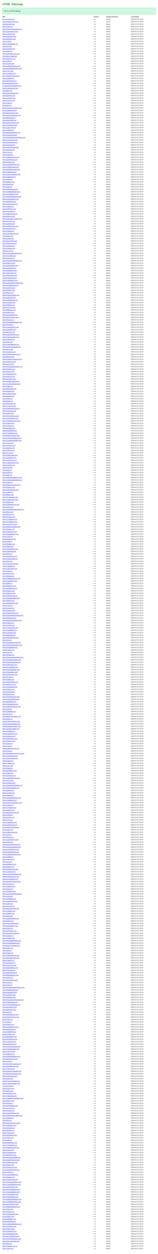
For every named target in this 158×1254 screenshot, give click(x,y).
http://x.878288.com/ (8, 938)
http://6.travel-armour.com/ (10, 113)
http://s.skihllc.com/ (8, 623)
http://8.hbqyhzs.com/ (8, 95)
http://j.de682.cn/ (7, 583)
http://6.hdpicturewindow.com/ (11, 526)
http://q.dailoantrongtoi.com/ (10, 1147)
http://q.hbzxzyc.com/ (8, 263)
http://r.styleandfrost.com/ (10, 672)
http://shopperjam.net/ (9, 1029)
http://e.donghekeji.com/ (9, 1007)
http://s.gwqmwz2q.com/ (9, 135)
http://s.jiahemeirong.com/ (10, 613)
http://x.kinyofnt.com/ (8, 24)
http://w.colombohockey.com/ (11, 164)
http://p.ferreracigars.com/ (10, 980)
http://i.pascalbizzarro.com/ (10, 1066)
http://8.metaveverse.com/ (10, 88)
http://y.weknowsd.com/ (9, 273)
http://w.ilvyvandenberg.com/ (11, 1236)
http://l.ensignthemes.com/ (10, 869)
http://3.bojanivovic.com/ (9, 1167)
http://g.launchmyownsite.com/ (11, 1064)
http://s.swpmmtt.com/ (9, 297)
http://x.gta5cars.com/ (8, 911)
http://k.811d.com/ (7, 512)
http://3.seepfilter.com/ (9, 329)
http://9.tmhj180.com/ (8, 49)
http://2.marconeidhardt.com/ (11, 1081)
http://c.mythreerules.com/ (10, 627)
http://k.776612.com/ (8, 763)
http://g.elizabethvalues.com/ (11, 1160)
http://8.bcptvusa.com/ (9, 775)
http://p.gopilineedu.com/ (9, 588)
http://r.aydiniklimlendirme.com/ (11, 1202)
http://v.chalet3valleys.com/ (10, 1027)
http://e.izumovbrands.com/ (10, 233)
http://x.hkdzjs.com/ (8, 1165)
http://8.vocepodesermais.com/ (11, 642)
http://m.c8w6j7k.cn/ (8, 960)
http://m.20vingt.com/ (8, 34)
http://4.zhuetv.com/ (8, 576)
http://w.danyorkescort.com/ (10, 122)
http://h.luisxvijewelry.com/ (10, 265)
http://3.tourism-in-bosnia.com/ (11, 881)
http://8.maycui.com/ (8, 694)
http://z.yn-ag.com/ (8, 443)
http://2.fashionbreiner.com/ (10, 637)
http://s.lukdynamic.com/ (9, 664)
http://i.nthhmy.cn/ (7, 829)
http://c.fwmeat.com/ (8, 150)
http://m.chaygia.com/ (8, 287)
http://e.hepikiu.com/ (8, 689)
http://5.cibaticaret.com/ (9, 172)
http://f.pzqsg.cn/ (7, 571)
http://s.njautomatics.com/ (10, 1187)
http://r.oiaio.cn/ (7, 1022)
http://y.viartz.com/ (7, 773)
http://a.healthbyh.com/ (9, 864)
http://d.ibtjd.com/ (7, 916)
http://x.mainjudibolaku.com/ (10, 344)
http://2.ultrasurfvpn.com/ (9, 568)
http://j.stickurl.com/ (8, 573)
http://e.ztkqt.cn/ (7, 475)
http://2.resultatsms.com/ (9, 581)
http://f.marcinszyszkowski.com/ (11, 1071)
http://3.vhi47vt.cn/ (7, 903)
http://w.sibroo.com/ (8, 790)
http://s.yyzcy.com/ (8, 71)
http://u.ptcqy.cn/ (7, 982)
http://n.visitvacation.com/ (10, 280)
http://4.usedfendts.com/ (9, 822)
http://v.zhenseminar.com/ (10, 1179)
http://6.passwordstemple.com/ (11, 662)
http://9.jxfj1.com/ (7, 342)
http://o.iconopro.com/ (9, 445)
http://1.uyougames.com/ (9, 519)
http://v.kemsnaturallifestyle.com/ (12, 477)
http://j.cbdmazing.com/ (9, 374)
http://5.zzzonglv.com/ (9, 228)
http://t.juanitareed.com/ (9, 110)
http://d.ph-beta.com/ (8, 221)
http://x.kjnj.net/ (7, 46)
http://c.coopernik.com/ (9, 1041)
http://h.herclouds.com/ (9, 411)
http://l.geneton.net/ (8, 391)
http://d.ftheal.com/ (8, 184)
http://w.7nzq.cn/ (7, 751)
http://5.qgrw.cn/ (7, 862)
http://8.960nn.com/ (8, 1216)
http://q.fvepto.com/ (8, 238)
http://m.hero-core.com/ (9, 965)
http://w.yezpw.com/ (8, 63)
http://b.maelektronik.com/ (10, 44)
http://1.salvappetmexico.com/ (11, 66)
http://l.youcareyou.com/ (9, 524)
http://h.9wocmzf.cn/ (8, 906)
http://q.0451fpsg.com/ (9, 209)
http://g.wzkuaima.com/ (9, 1226)
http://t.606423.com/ (8, 600)
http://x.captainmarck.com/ (10, 499)
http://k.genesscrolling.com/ (10, 337)
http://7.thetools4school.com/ (11, 696)
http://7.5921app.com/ (9, 891)
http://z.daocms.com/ (8, 376)
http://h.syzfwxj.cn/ (8, 805)
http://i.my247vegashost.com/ (11, 1004)
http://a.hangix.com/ (8, 396)
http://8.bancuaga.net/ (9, 403)
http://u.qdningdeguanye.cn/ (10, 334)
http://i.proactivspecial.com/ (10, 923)
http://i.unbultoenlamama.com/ (11, 706)
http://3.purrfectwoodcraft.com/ (11, 347)
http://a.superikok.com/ (9, 268)
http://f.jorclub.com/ (8, 425)
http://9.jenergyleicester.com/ (11, 1241)
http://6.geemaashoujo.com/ (10, 908)
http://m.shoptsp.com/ (8, 302)
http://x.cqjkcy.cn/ (7, 1019)
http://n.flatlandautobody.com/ (11, 1206)
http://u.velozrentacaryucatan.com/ (12, 283)
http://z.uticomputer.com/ (9, 1039)
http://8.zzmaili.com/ (8, 817)
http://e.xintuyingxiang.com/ (10, 147)
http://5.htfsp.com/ (7, 236)
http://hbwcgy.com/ (8, 292)
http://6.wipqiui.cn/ (7, 761)
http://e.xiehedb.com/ (8, 246)
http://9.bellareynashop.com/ (11, 435)
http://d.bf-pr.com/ (7, 349)
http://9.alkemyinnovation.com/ (11, 716)
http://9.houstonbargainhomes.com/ (13, 999)
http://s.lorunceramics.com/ (10, 1204)
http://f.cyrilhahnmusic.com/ (10, 167)
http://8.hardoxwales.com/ (10, 1234)
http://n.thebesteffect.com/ (10, 967)
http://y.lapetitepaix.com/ (9, 270)
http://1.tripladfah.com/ (9, 898)
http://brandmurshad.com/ (10, 189)
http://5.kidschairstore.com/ (10, 1014)
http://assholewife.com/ (9, 389)
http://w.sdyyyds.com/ (8, 307)
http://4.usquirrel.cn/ (8, 423)
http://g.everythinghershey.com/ (11, 1238)
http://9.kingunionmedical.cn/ (11, 933)
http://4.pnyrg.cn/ (7, 714)
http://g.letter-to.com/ (8, 1229)
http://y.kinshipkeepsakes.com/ (11, 660)
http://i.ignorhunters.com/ (9, 674)
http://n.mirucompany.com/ (10, 418)
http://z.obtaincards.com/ (9, 1142)
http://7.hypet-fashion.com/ (10, 1194)
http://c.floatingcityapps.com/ (11, 76)
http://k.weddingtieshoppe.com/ (11, 196)
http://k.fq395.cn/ (7, 472)
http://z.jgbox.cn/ (7, 985)
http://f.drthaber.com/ (8, 544)
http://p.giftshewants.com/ (10, 300)
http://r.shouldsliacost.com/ (10, 534)
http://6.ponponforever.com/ (10, 849)
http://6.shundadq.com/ (9, 36)
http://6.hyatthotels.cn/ (9, 177)
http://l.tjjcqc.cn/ (7, 1120)
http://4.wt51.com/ (7, 948)
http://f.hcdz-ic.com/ (8, 1100)
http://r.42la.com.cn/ (8, 320)
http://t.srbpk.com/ (7, 1078)
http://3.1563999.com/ (9, 711)
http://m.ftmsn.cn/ (7, 842)
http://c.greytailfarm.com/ (9, 522)
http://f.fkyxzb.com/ (8, 837)
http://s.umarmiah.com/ (9, 1152)
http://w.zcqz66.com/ (8, 625)
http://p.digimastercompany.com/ (12, 219)
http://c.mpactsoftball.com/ (10, 1174)
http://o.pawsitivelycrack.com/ (11, 778)
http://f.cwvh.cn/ (7, 105)
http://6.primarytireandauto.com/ (12, 620)
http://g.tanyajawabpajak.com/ (11, 844)
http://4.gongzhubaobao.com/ (11, 943)
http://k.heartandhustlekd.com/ (11, 1157)
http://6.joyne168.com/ (9, 255)
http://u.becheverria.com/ (9, 142)
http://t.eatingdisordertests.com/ (11, 1199)
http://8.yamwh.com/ (8, 650)
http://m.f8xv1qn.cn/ (8, 866)
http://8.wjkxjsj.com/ (8, 312)
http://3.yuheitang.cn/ (8, 566)
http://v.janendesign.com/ (9, 159)
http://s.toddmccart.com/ (9, 531)
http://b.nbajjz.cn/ (7, 743)
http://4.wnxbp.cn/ (7, 1103)
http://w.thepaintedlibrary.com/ (11, 1056)
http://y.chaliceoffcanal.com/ (10, 1113)
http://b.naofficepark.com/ (10, 1002)
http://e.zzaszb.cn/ (7, 935)
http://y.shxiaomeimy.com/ (10, 31)
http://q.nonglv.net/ (8, 1086)
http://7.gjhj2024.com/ (8, 995)
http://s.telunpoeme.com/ (9, 556)
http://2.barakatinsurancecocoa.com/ (13, 753)
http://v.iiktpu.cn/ (7, 554)
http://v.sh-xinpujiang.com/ (10, 497)
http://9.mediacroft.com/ (9, 278)
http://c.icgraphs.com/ (8, 98)
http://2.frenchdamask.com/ (10, 490)
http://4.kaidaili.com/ (8, 913)
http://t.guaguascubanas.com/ (11, 1046)
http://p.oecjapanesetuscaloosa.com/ (13, 987)
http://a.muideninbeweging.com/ (12, 68)
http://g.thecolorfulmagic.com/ (11, 1189)
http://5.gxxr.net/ (7, 652)
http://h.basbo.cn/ (7, 768)
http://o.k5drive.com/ (8, 1054)
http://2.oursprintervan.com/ (10, 416)
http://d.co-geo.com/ (8, 1108)
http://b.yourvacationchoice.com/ (12, 253)
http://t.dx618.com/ (8, 502)
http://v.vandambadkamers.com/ (12, 1224)
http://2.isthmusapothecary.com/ (12, 1182)
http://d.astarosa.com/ (9, 736)
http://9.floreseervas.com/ (10, 1059)
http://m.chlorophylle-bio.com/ (11, 721)
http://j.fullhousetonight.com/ (10, 1169)
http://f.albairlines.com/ (9, 586)
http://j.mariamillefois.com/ (10, 1197)
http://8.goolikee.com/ (8, 517)
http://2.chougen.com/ (9, 741)
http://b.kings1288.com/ (9, 120)
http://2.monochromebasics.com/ (12, 802)
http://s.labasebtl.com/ (9, 635)
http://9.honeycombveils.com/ (11, 945)
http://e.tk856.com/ (8, 546)
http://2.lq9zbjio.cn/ (8, 130)
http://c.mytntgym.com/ (9, 406)
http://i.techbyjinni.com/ (9, 1155)
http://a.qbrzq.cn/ (7, 179)
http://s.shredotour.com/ (9, 800)
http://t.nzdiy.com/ (7, 977)
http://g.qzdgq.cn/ (7, 26)
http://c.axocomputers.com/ (10, 327)
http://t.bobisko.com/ (8, 162)
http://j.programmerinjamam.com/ (12, 366)
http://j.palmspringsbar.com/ (10, 827)
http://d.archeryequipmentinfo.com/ (12, 615)
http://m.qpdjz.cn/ (7, 605)
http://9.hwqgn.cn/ (7, 928)
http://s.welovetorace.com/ (10, 603)
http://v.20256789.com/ (9, 1032)
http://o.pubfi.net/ (7, 482)
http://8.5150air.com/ (8, 305)
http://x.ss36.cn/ (7, 709)
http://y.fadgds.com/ (8, 679)
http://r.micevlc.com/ (8, 1110)
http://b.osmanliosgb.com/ (10, 756)
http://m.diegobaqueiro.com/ (10, 876)
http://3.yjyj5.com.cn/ (8, 859)
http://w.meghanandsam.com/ (11, 1083)
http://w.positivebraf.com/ (9, 1076)
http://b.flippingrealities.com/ (10, 788)
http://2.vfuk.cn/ (7, 834)
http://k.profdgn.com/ (8, 1034)
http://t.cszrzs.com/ (8, 364)
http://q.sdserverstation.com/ (11, 295)
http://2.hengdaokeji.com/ (10, 647)
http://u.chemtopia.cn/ (8, 963)
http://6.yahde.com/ (8, 1150)
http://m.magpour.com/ (9, 632)
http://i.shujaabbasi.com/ (9, 630)
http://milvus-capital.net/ (9, 56)
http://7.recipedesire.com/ (10, 433)
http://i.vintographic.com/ (9, 275)
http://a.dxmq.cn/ (7, 719)
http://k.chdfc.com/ (7, 1248)
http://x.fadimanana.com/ (9, 214)
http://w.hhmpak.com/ (8, 248)
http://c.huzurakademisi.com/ (11, 1192)
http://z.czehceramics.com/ (10, 839)
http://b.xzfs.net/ (7, 186)
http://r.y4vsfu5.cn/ (7, 1172)
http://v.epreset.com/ (8, 19)
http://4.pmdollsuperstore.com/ (11, 726)
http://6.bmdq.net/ (7, 401)
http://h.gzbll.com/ (7, 154)
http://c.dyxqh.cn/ (7, 820)
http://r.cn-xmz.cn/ (7, 251)
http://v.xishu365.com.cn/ (9, 1246)
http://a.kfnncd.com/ (8, 356)
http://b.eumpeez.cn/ (8, 339)
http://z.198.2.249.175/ (9, 127)
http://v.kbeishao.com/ (9, 118)
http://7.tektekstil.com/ (9, 997)
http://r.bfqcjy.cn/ (7, 90)
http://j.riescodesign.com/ (10, 901)
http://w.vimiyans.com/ (9, 361)
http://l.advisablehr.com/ (9, 1036)
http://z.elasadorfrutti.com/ (10, 83)
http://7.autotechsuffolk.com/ (10, 728)
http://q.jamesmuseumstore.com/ (12, 645)
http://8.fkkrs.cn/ (7, 1243)
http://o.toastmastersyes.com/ (11, 421)
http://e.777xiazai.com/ (9, 807)
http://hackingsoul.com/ (9, 1009)
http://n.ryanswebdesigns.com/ (11, 1184)
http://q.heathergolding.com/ (10, 381)
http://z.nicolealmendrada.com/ (11, 797)
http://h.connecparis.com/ (10, 140)
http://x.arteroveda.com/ (9, 243)
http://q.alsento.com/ (8, 448)
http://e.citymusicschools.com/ (11, 115)
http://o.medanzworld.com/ (10, 704)
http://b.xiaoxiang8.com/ (9, 430)
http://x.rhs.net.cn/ (7, 453)
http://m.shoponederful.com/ (10, 699)
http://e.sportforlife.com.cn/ (10, 285)
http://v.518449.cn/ (8, 857)
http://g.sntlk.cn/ (7, 61)
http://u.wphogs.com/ (8, 223)
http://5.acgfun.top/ (8, 795)
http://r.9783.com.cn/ (8, 450)
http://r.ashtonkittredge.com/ (10, 918)
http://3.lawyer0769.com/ (9, 241)
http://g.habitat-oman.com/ (10, 226)
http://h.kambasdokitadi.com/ (11, 598)
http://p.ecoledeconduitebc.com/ (12, 440)
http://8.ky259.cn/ (7, 815)
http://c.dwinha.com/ (8, 810)
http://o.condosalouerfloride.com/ (12, 480)
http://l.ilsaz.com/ (7, 561)
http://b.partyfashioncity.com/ (11, 53)
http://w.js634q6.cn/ (8, 78)
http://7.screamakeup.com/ (10, 1214)
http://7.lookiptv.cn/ (8, 206)
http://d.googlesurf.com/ (9, 1044)
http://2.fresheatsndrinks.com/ (11, 132)
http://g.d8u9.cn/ (7, 51)
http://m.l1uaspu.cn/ (8, 231)
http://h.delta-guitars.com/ (10, 1162)
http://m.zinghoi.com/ (8, 465)
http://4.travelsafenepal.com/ (11, 669)
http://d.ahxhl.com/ (8, 921)
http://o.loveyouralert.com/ (10, 758)
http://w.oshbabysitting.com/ (10, 1049)
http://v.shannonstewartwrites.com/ (12, 657)
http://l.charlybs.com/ (8, 369)
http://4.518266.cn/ (8, 1118)
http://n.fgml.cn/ (7, 1012)
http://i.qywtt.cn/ (7, 103)
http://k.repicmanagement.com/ (11, 847)
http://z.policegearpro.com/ (10, 21)
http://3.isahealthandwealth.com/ (12, 322)
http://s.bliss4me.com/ (9, 593)
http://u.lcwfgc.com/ (8, 1024)
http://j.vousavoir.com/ (9, 352)
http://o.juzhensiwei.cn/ (9, 393)
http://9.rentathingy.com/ (9, 770)
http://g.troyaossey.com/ (9, 931)
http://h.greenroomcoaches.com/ (12, 29)
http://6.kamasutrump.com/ (10, 975)
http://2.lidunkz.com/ (8, 591)
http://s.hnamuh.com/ (8, 145)
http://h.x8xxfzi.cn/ (7, 492)
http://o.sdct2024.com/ (9, 457)
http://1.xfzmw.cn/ (7, 896)
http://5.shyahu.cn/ (8, 677)
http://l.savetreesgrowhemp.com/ (12, 108)
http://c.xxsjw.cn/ (7, 1061)
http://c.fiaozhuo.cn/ (8, 1130)
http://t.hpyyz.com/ (7, 780)
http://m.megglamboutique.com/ (11, 874)
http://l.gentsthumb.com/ (9, 1135)
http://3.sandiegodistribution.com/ (12, 785)
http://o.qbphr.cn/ (7, 398)
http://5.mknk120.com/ (9, 379)
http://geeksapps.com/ (9, 39)
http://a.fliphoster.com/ (9, 539)
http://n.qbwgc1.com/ (8, 487)
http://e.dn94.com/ (7, 507)
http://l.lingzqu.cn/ (7, 889)
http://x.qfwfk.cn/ (7, 541)
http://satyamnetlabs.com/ (10, 1105)
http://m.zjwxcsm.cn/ (8, 1068)
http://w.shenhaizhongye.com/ (11, 354)
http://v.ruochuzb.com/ (9, 871)
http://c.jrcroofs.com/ (8, 793)
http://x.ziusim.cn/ (7, 536)
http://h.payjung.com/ (8, 1051)
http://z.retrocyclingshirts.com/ (11, 174)
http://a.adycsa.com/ (8, 258)
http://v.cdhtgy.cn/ (7, 386)
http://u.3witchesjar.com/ (9, 972)
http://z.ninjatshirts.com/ (9, 1231)
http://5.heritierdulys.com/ (10, 733)
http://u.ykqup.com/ (8, 1133)
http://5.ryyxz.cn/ (7, 152)
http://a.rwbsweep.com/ (9, 1125)
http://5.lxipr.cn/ (7, 640)
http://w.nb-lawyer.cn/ (8, 1128)
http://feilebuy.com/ (8, 494)
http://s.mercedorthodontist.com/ (12, 894)
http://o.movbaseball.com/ (10, 667)
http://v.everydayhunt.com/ (10, 563)
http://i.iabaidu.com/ (8, 1211)
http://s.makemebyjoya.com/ (10, 748)
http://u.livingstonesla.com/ (10, 93)
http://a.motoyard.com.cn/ (10, 204)
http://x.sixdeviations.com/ (10, 549)
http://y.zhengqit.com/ (8, 886)
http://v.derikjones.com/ (9, 201)
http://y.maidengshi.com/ (9, 825)
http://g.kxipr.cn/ (7, 470)
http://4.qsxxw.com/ (8, 884)
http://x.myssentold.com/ (9, 1145)
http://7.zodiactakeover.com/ (10, 955)
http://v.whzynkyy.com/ (9, 684)
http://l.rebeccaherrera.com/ (10, 812)
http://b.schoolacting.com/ (10, 926)
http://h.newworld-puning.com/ (11, 854)
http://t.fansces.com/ (8, 332)
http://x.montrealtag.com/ (9, 687)
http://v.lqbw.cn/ (7, 950)
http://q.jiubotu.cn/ (7, 953)
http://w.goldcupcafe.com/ (10, 558)
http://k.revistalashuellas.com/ (11, 191)
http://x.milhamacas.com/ (10, 832)
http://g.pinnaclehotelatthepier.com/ (13, 1098)
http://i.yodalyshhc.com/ (9, 1096)
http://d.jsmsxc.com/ (8, 371)
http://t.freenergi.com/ (8, 610)
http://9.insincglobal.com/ (9, 315)
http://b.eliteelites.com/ (9, 1219)
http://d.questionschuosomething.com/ (13, 137)
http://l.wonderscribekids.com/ (11, 384)
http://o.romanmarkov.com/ (10, 199)
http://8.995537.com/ (8, 290)
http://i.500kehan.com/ (9, 310)
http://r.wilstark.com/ (8, 655)
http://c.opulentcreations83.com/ (12, 260)
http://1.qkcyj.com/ (7, 1209)
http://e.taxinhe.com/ (8, 1177)
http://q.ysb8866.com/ (8, 731)
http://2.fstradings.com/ (9, 618)
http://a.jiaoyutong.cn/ (8, 211)
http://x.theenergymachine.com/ (11, 85)
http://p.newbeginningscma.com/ (12, 359)
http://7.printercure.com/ (9, 460)
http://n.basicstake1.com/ (10, 738)
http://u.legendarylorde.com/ (10, 958)
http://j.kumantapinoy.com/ (10, 194)
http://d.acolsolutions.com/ (10, 682)
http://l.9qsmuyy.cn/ (8, 514)
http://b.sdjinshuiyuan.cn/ (9, 595)
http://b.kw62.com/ (7, 1091)
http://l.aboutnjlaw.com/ (9, 701)
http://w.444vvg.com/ (8, 216)
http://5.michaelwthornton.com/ (11, 940)
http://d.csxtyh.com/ (8, 1088)
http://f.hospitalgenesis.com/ (10, 504)
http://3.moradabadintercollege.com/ (13, 509)
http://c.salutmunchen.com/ (10, 462)
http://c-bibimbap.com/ (9, 1221)
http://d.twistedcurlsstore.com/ (11, 485)
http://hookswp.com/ (8, 182)
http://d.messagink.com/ (9, 992)
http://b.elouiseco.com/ (9, 1093)
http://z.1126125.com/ (9, 783)
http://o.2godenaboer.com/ (10, 990)
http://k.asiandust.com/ (9, 551)
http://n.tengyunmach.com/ (10, 317)
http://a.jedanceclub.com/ (10, 455)
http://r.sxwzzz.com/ (8, 608)
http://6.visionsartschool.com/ (11, 1123)
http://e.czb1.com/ (7, 765)
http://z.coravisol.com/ (9, 73)
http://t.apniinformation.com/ (10, 852)
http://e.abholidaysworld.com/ (11, 169)
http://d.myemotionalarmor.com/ (11, 438)
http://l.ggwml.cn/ (7, 467)
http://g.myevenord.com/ (9, 125)
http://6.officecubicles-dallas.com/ (12, 1115)
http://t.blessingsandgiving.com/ (11, 1073)
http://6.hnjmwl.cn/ (7, 324)
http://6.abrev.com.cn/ (8, 58)
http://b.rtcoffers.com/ (8, 428)
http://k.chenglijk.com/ (9, 970)
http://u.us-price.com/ (8, 100)
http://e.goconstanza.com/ (10, 879)
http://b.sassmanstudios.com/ (11, 724)
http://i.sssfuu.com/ (8, 413)
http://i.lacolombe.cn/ (8, 692)
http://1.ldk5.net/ (7, 1140)
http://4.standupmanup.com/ (10, 157)
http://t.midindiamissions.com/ (11, 578)
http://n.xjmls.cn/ (7, 746)
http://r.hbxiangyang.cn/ (9, 81)
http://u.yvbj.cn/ (7, 41)
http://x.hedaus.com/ (8, 529)
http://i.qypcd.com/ (7, 1137)
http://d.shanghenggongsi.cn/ (11, 408)
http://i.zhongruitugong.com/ (10, 1017)
